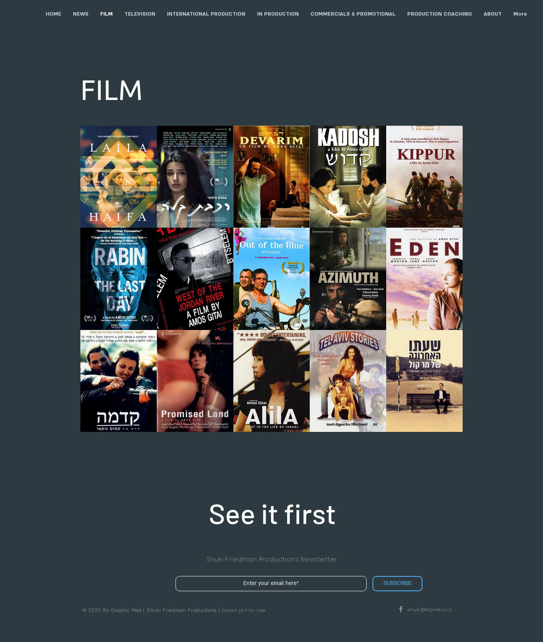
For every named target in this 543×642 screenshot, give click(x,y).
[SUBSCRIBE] (397, 583)
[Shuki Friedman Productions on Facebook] (401, 609)
